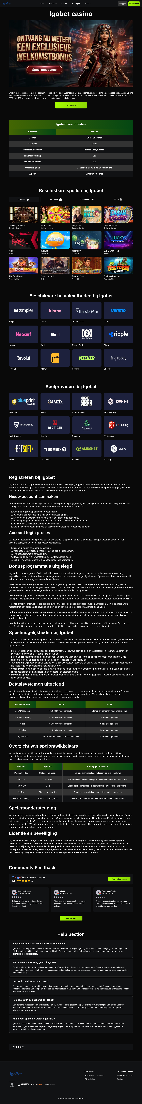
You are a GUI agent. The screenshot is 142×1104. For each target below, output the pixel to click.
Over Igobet (89, 1071)
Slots (118, 199)
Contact (120, 1079)
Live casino (55, 199)
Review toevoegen (119, 879)
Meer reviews (71, 918)
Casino (41, 4)
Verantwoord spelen (125, 1071)
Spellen (64, 4)
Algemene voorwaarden (94, 1075)
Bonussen (53, 4)
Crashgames (87, 199)
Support (88, 4)
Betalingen (76, 4)
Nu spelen (71, 105)
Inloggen (122, 4)
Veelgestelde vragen (125, 1075)
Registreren (134, 4)
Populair (23, 199)
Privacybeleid (90, 1079)
